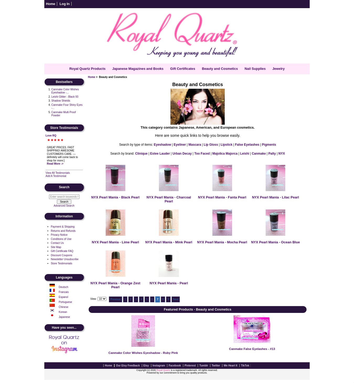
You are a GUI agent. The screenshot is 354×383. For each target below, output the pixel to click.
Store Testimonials (61, 263)
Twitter (216, 365)
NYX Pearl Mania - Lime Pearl (115, 242)
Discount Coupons (61, 255)
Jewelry (278, 69)
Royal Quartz (163, 370)
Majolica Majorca (225, 153)
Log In (64, 4)
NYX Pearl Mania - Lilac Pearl (275, 197)
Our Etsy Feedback (128, 365)
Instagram (159, 365)
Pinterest (190, 365)
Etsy (146, 365)
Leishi (244, 153)
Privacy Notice (59, 234)
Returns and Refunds (63, 230)
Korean (63, 312)
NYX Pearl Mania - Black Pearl (115, 197)
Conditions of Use (61, 239)
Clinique (141, 153)
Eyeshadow (162, 144)
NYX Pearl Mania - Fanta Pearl (222, 197)
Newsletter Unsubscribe (65, 259)
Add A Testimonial (56, 176)
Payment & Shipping (63, 226)
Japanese (64, 317)
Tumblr (203, 365)
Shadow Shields (60, 100)
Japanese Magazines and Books (138, 69)
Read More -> (55, 163)
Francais (64, 292)
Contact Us (57, 243)
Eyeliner (180, 144)
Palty (272, 153)
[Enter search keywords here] (64, 197)
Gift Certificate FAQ (62, 251)
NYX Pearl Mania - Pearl (169, 283)
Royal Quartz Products (87, 69)
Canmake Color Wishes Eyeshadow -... (65, 91)
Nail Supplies (255, 69)
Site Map (56, 247)
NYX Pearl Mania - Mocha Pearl (222, 242)
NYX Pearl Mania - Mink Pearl (168, 242)
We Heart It (230, 365)
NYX (281, 153)
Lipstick (226, 144)
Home (50, 4)
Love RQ (51, 135)
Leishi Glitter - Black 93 (64, 96)
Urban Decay (182, 153)
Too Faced (202, 153)
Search (64, 187)
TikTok (245, 365)
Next (176, 299)
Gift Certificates (182, 69)
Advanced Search (64, 205)
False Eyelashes (247, 144)
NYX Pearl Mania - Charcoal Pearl (169, 199)
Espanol (63, 297)
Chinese (63, 307)
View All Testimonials (58, 172)
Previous (115, 299)
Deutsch (63, 287)
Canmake (259, 153)
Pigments (269, 144)
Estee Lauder (160, 153)
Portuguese (65, 302)
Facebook (175, 365)
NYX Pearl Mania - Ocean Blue (275, 242)
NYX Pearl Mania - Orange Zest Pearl (115, 285)
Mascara (195, 144)
